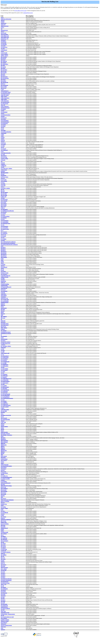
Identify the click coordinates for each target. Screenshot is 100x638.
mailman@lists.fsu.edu (28, 12)
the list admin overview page (20, 10)
